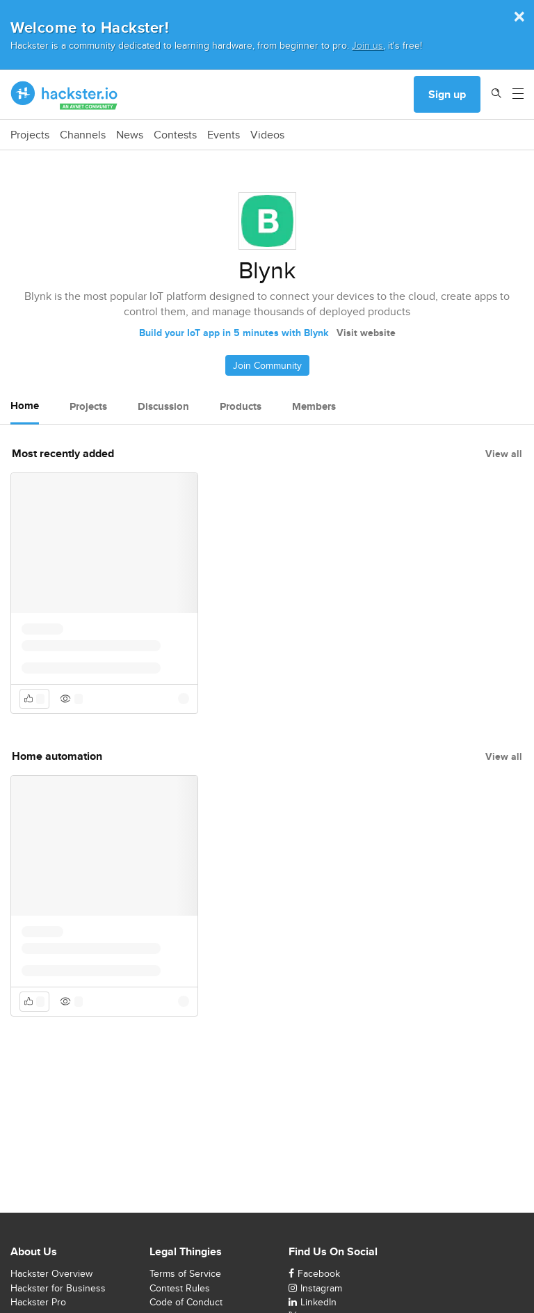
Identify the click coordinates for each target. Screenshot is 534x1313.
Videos (267, 135)
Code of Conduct (185, 1302)
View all (503, 453)
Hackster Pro (38, 1302)
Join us (367, 45)
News (129, 135)
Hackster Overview (51, 1273)
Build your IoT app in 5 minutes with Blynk (233, 333)
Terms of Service (185, 1273)
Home (24, 405)
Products (240, 406)
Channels (83, 135)
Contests (175, 135)
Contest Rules (179, 1288)
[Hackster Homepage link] (64, 95)
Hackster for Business (58, 1288)
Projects (29, 135)
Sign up (447, 94)
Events (223, 135)
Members (314, 406)
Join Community (267, 365)
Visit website (366, 333)
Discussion (163, 406)
